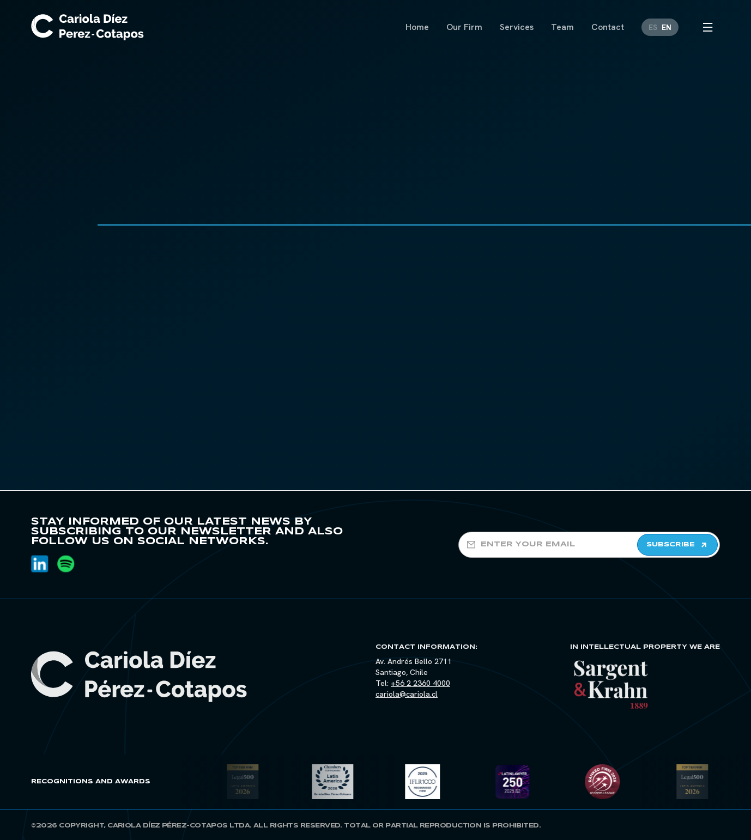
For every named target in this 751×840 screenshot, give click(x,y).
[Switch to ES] (652, 27)
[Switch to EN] (666, 27)
